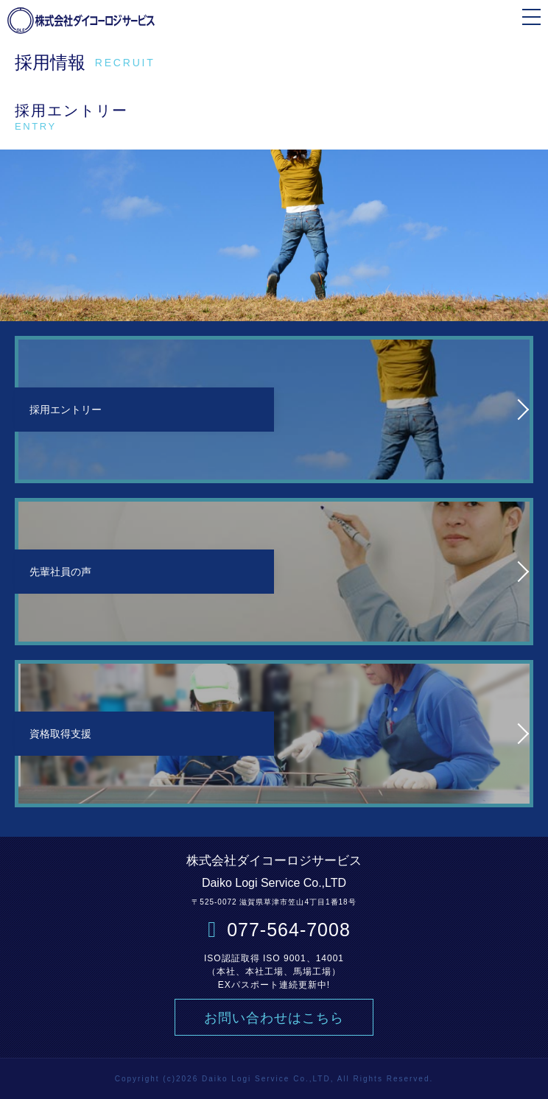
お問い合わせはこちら (274, 1018)
